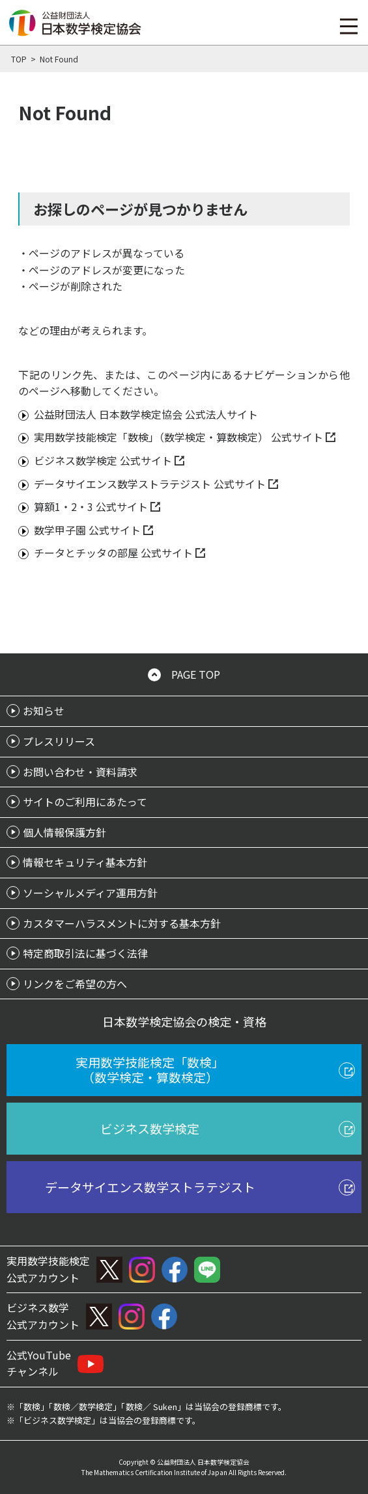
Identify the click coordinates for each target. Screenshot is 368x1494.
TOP (19, 58)
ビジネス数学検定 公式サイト (103, 460)
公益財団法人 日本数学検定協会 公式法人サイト (146, 414)
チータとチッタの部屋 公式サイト (113, 552)
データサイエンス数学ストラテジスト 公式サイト (150, 483)
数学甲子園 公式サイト (87, 530)
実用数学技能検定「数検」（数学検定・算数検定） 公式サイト (178, 437)
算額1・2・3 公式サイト (91, 506)
